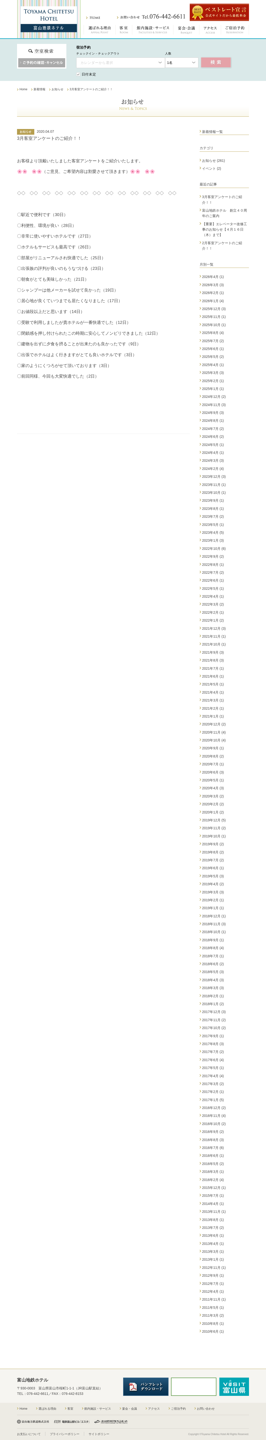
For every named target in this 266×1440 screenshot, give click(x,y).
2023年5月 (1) (213, 525)
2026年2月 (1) (213, 293)
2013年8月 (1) (213, 1220)
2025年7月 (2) (213, 341)
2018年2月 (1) (213, 996)
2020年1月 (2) (213, 812)
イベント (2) (211, 168)
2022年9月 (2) (213, 556)
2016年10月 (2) (214, 1124)
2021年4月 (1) (213, 692)
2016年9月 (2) (213, 1132)
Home (23, 1408)
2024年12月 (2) (214, 397)
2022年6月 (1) (213, 580)
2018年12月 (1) (214, 916)
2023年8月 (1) (213, 509)
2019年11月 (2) (214, 828)
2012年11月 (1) (214, 1268)
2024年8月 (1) (213, 421)
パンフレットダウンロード (146, 1387)
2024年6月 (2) (213, 437)
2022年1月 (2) (213, 620)
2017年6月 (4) (213, 1060)
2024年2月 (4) (213, 469)
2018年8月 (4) (213, 948)
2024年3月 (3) (213, 460)
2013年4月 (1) (213, 1244)
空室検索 (216, 63)
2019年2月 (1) (213, 900)
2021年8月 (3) (213, 660)
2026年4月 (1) (213, 277)
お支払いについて (29, 1434)
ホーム (93, 17)
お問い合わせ (151, 16)
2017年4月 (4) (213, 1076)
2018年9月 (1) (213, 940)
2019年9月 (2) (213, 844)
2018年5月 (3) (213, 972)
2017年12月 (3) (214, 1012)
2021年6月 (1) (213, 676)
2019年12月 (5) (214, 820)
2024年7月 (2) (213, 429)
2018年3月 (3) (213, 988)
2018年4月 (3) (213, 980)
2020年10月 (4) (214, 740)
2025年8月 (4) (213, 333)
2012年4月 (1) (213, 1291)
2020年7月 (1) (213, 764)
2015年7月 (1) (213, 1196)
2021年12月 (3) (214, 628)
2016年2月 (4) (213, 1180)
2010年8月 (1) (213, 1324)
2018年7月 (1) (213, 956)
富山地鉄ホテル (49, 19)
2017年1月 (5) (213, 1100)
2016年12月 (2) (214, 1108)
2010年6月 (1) (213, 1331)
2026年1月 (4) (213, 301)
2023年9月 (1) (213, 500)
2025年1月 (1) (213, 389)
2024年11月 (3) (214, 405)
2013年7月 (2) (213, 1228)
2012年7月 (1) (213, 1284)
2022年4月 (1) (213, 596)
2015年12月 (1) (214, 1188)
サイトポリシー (99, 1434)
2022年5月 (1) (213, 589)
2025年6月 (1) (213, 349)
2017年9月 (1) (213, 1036)
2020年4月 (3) (213, 788)
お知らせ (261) (213, 161)
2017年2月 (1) (213, 1092)
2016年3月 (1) (213, 1172)
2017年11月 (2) (214, 1020)
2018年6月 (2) (213, 964)
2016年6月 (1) (213, 1156)
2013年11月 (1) (214, 1212)
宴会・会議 (186, 30)
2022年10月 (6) (214, 549)
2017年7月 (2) (213, 1052)
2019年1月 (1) (213, 908)
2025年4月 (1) (213, 365)
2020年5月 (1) (213, 780)
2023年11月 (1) (214, 485)
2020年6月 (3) (213, 772)
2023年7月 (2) (213, 516)
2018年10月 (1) (214, 932)
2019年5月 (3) (213, 876)
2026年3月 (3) (213, 285)
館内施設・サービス (152, 30)
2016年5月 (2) (213, 1164)
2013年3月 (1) (213, 1252)
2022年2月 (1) (213, 612)
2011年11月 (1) (214, 1299)
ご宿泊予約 (235, 30)
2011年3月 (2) (213, 1315)
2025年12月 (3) (214, 309)
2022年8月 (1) (213, 565)
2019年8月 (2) (213, 852)
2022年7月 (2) (213, 572)
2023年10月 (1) (214, 493)
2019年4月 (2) (213, 884)
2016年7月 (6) (213, 1148)
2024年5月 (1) (213, 445)
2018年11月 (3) (214, 924)
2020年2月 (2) (213, 804)
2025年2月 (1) (213, 381)
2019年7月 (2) (213, 860)
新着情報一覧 (212, 132)
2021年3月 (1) (213, 700)
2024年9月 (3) (213, 413)
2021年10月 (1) (214, 644)
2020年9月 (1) (213, 748)
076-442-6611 (37, 1394)
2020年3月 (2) (213, 796)
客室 (124, 30)
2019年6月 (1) (213, 868)
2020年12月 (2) (214, 724)
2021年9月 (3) (213, 652)
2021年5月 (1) (213, 684)
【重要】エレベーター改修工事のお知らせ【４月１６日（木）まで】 (224, 229)
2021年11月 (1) (214, 636)
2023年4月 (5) (213, 533)
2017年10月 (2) (214, 1028)
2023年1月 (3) (213, 540)
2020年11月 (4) (214, 732)
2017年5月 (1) (213, 1068)
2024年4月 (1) (213, 453)
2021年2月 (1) (213, 708)
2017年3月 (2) (213, 1084)
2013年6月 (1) (213, 1235)
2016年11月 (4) (214, 1116)
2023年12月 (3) (214, 477)
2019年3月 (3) (213, 892)
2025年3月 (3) (213, 373)
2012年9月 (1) (213, 1275)
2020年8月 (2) (213, 756)
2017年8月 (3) (213, 1044)
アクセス (210, 30)
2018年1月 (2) (213, 1004)
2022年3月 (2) (213, 604)
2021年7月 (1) (213, 668)
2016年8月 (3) (213, 1140)
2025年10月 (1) (214, 325)
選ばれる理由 (100, 30)
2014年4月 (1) (213, 1204)
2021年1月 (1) (213, 716)
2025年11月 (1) (214, 317)
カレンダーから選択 (96, 63)
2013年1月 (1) (213, 1259)
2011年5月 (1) (213, 1308)
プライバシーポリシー (64, 1434)
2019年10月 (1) (214, 836)
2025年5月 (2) (213, 357)
